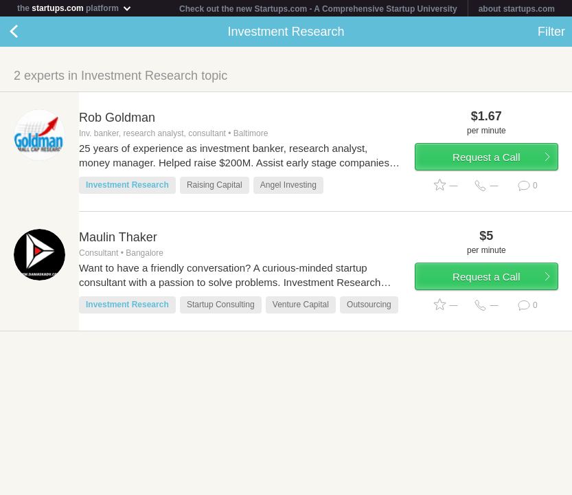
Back (27, 31)
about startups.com (517, 9)
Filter (551, 31)
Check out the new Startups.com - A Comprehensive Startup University (318, 9)
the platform (75, 7)
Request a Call (486, 157)
